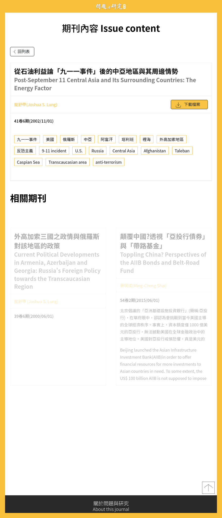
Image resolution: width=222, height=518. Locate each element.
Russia (98, 152)
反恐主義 (25, 152)
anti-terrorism (109, 164)
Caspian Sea (28, 164)
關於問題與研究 (111, 506)
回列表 (21, 52)
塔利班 (128, 141)
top (208, 489)
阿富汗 (107, 141)
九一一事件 (27, 141)
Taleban (182, 152)
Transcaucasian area (67, 164)
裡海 (147, 141)
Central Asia (124, 152)
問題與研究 (111, 6)
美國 (50, 141)
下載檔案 (187, 106)
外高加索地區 (171, 141)
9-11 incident (54, 152)
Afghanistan (155, 152)
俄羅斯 (69, 141)
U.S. (79, 152)
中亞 (88, 141)
